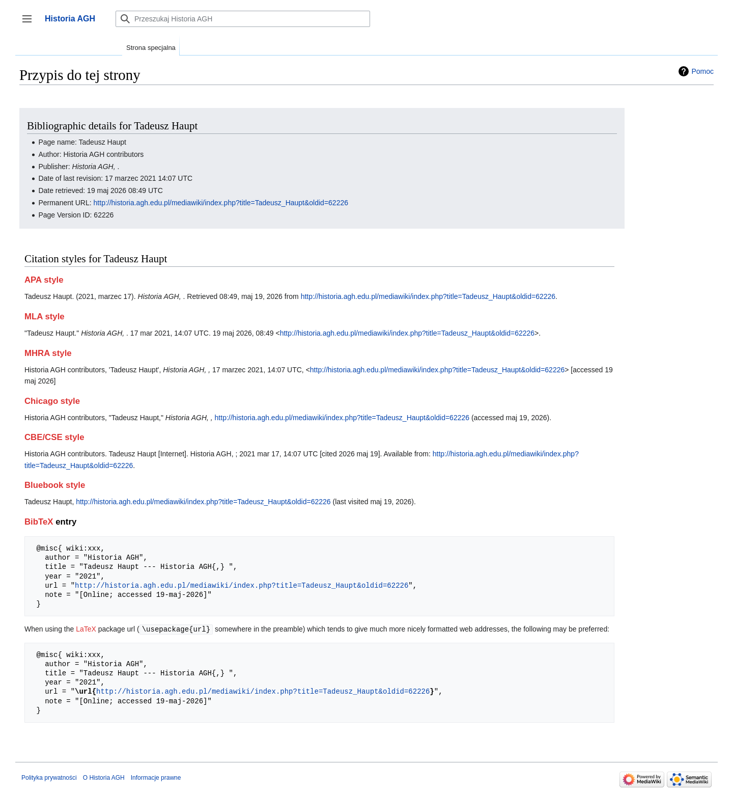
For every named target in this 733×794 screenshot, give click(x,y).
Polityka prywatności (49, 777)
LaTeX (86, 629)
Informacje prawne (156, 777)
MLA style (44, 316)
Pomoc (702, 71)
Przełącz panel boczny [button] (30, 23)
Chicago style (52, 401)
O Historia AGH (104, 777)
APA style (43, 280)
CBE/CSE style (54, 437)
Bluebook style (54, 485)
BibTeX (38, 522)
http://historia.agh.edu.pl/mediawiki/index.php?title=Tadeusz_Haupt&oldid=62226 (221, 203)
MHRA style (48, 353)
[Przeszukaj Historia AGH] (243, 19)
